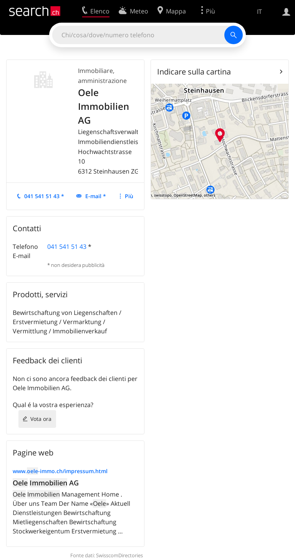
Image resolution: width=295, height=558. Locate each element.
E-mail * (95, 196)
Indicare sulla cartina (194, 71)
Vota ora (40, 418)
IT (259, 11)
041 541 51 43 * (44, 196)
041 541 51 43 (66, 246)
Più (129, 196)
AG (46, 482)
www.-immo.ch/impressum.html (60, 471)
